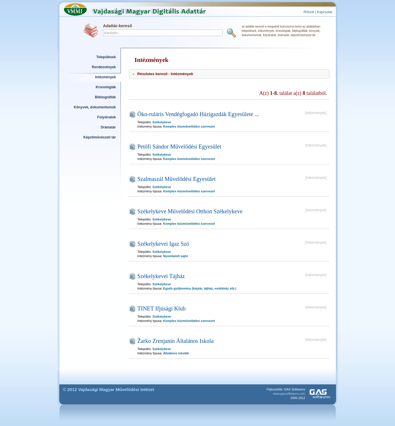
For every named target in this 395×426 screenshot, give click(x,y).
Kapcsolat (324, 12)
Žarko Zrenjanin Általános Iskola (175, 341)
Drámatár (108, 127)
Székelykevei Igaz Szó (163, 244)
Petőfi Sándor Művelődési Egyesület (179, 146)
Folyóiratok (106, 117)
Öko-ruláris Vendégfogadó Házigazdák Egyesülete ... (198, 114)
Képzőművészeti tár (99, 137)
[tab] (229, 74)
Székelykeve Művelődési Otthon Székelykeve (190, 211)
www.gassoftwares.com (289, 393)
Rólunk (309, 12)
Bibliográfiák (105, 97)
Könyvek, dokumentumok (95, 107)
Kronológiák (106, 87)
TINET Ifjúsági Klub (161, 308)
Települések (106, 57)
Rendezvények (104, 67)
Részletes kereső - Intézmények (165, 74)
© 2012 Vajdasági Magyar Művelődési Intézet (108, 389)
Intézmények (105, 77)
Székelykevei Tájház (161, 276)
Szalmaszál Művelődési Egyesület (176, 179)
